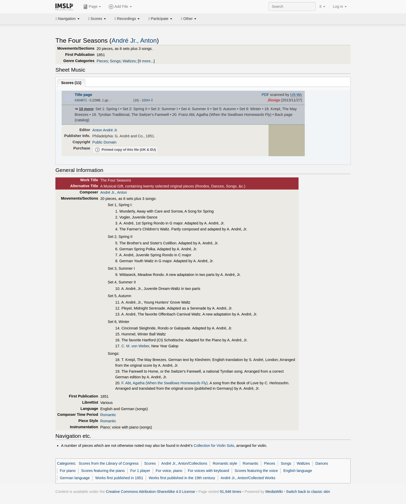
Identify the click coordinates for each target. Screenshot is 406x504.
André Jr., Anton (134, 40)
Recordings (127, 19)
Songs (115, 61)
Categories (66, 463)
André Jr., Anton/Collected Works (248, 478)
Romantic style (225, 463)
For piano (68, 471)
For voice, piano (169, 471)
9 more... (146, 61)
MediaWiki (274, 492)
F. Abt (126, 383)
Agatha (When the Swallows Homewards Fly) (170, 383)
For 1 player (140, 471)
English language (297, 471)
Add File (120, 6)
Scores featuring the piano (103, 471)
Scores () (71, 83)
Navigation (67, 19)
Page (92, 6)
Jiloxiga (273, 100)
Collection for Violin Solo (214, 445)
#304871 (81, 100)
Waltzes (129, 61)
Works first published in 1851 (119, 478)
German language (75, 478)
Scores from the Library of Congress (109, 463)
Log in (340, 6)
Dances (321, 463)
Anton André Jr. (105, 130)
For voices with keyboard (208, 471)
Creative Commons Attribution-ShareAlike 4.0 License (150, 492)
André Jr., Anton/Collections (184, 463)
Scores (97, 19)
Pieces (102, 61)
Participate (160, 19)
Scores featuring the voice (256, 471)
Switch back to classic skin (308, 492)
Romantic (108, 415)
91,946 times (230, 492)
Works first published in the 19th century (182, 478)
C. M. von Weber (135, 346)
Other (188, 19)
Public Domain (104, 142)
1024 (145, 100)
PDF (265, 95)
